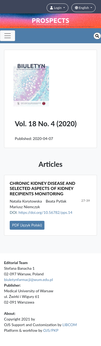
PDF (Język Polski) (27, 225)
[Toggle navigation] (7, 35)
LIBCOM (69, 324)
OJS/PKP (50, 330)
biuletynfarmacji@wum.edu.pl (28, 279)
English (82, 8)
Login (56, 8)
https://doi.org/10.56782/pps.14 (45, 212)
